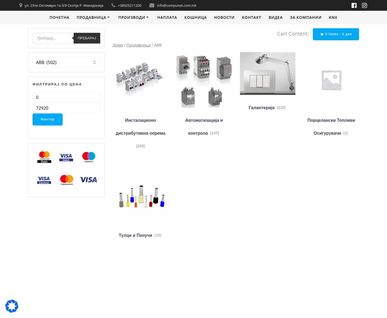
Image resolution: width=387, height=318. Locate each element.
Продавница (91, 17)
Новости (224, 17)
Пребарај (87, 38)
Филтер (48, 119)
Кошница (195, 17)
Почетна (59, 17)
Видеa (275, 17)
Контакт (251, 17)
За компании (306, 17)
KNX (333, 17)
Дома (118, 45)
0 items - (336, 34)
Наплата (167, 17)
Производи (131, 17)
